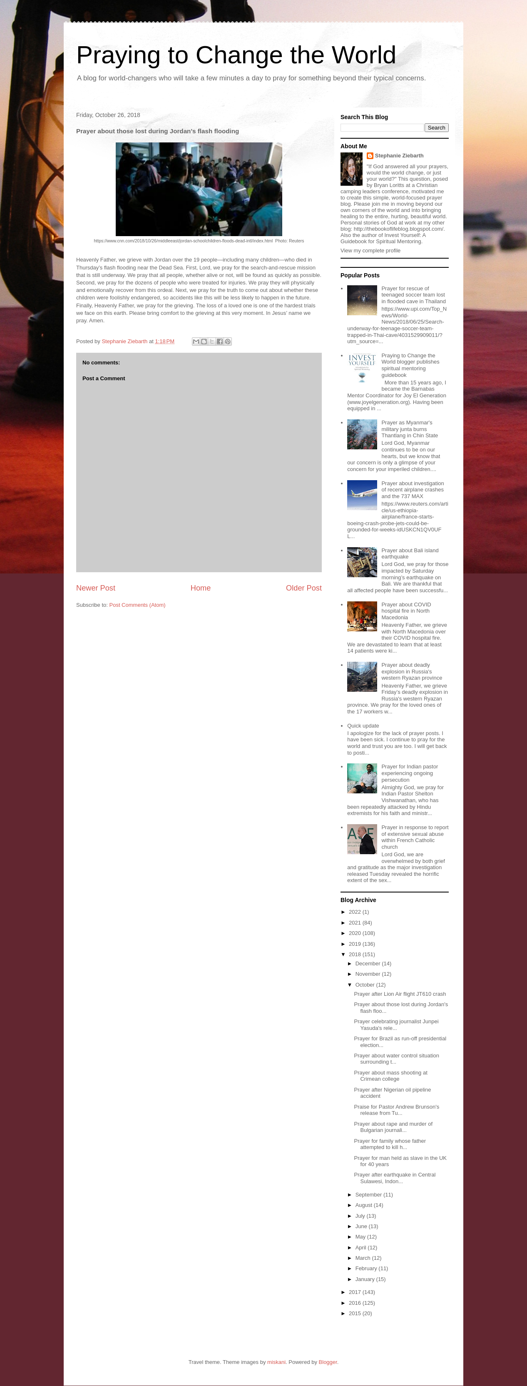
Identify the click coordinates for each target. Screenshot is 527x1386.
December (368, 963)
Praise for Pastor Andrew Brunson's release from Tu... (396, 1110)
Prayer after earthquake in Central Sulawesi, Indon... (394, 1178)
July (361, 1216)
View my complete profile (370, 250)
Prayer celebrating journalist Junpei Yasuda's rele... (396, 1024)
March (363, 1258)
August (364, 1205)
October (365, 985)
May (361, 1237)
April (361, 1247)
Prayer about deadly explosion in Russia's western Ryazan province (411, 671)
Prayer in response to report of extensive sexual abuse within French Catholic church (414, 837)
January (365, 1279)
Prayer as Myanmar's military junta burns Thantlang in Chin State (409, 429)
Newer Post (95, 588)
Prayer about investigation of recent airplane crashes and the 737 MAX (412, 489)
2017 (356, 1292)
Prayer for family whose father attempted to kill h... (390, 1144)
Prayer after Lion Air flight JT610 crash (400, 994)
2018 (356, 954)
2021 (356, 923)
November (368, 974)
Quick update (363, 726)
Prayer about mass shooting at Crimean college (390, 1075)
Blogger (328, 1362)
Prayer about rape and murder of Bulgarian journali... (393, 1127)
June (362, 1226)
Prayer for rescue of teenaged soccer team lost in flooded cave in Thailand (413, 294)
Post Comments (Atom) (137, 605)
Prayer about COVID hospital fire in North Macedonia (406, 611)
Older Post (304, 588)
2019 (356, 944)
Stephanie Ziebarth (399, 155)
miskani (276, 1362)
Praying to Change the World (236, 55)
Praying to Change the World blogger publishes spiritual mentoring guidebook (410, 365)
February (367, 1268)
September (369, 1195)
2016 (356, 1303)
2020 (356, 933)
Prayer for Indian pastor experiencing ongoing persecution (409, 773)
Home (201, 588)
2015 (356, 1313)
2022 (356, 912)
